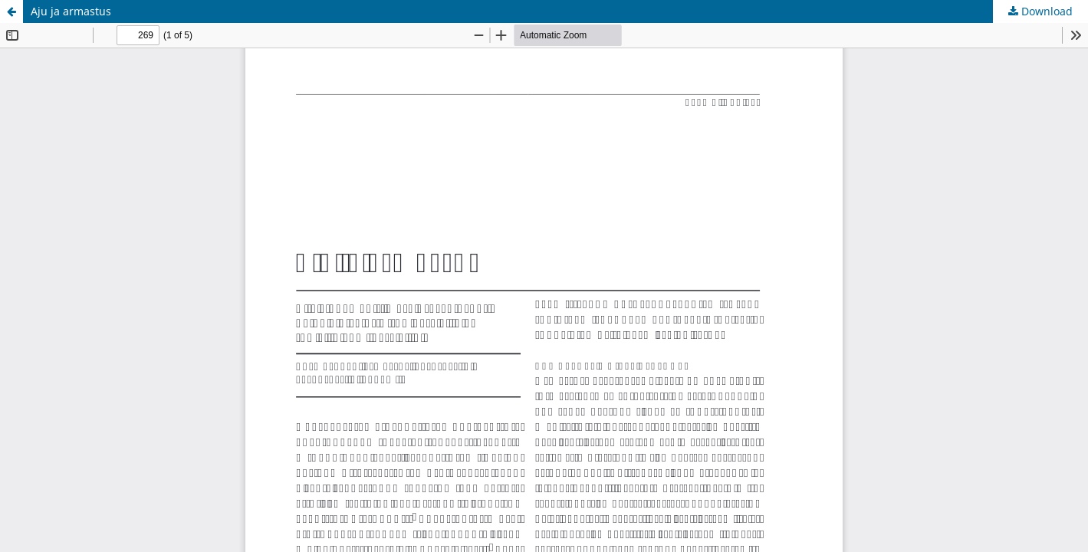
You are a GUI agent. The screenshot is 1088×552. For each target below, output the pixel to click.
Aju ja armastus (71, 11)
